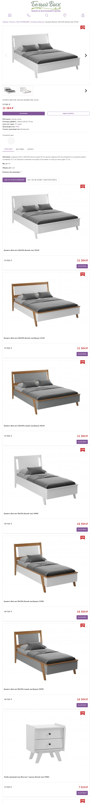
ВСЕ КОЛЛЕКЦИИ (23, 22)
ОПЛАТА (30, 149)
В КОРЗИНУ (23, 113)
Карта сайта (85, 774)
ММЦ (17, 127)
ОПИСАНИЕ (8, 149)
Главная (5, 22)
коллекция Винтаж (37, 22)
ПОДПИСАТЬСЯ (46, 757)
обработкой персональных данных (49, 761)
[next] (85, 55)
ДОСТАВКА (20, 149)
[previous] (6, 55)
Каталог (12, 22)
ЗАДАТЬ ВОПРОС (68, 113)
